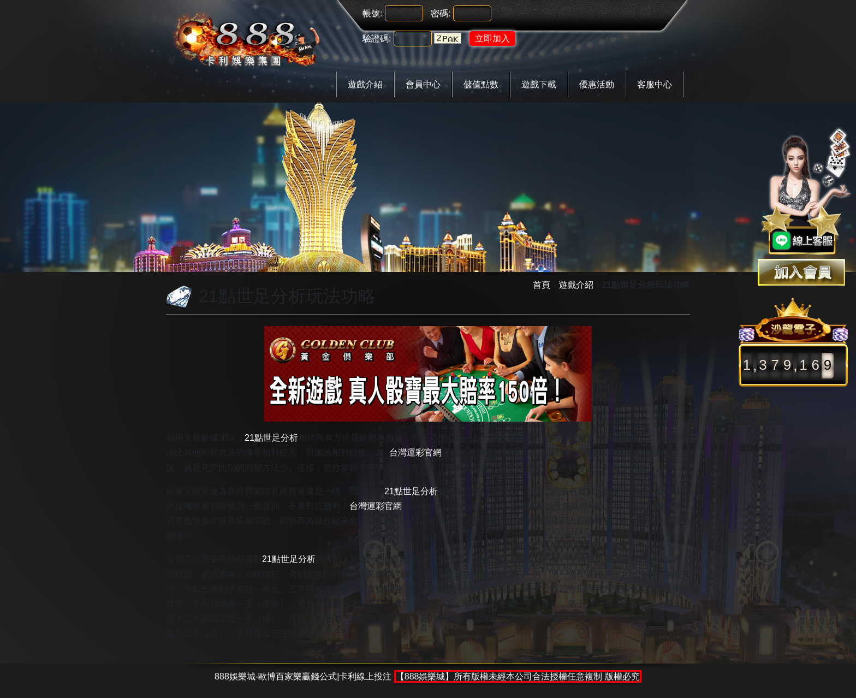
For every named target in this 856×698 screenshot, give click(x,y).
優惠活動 (596, 84)
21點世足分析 (271, 437)
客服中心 (654, 84)
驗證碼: (376, 38)
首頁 (541, 284)
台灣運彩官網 (415, 452)
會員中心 (423, 84)
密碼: (440, 13)
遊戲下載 (538, 84)
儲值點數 (480, 84)
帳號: (372, 13)
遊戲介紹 (365, 84)
